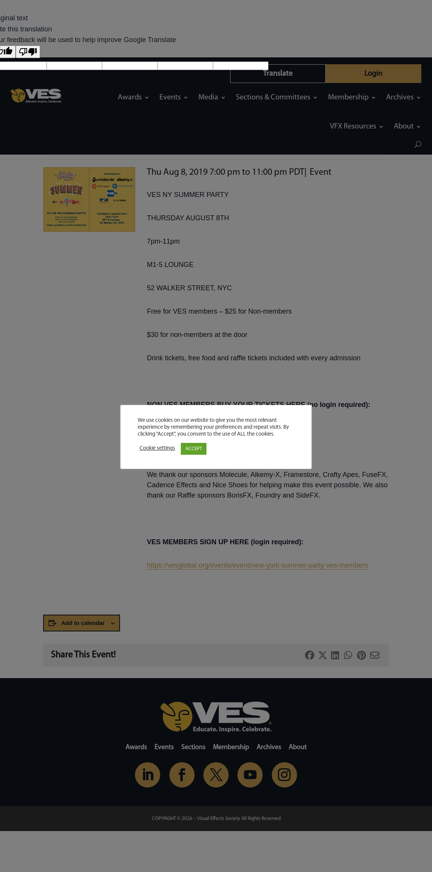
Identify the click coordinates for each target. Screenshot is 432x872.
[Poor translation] (28, 52)
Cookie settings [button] (157, 448)
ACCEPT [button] (193, 448)
